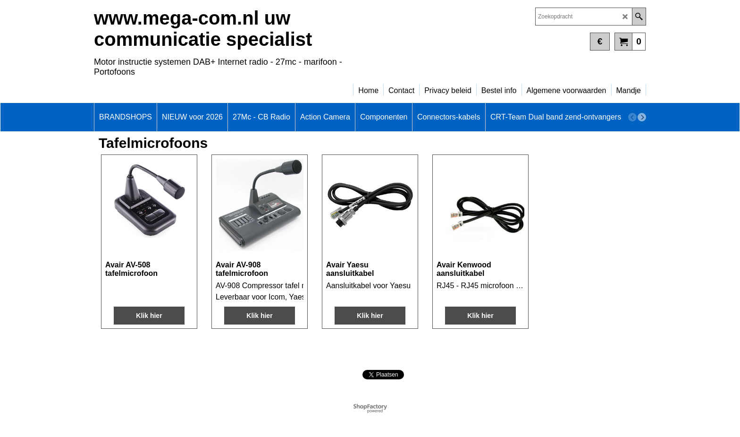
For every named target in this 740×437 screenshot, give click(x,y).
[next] (642, 117)
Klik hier (149, 315)
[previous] (632, 117)
